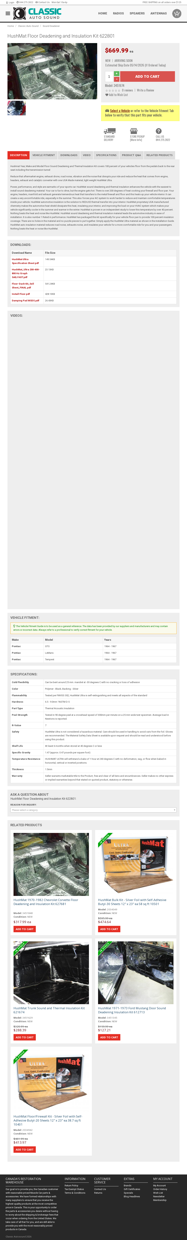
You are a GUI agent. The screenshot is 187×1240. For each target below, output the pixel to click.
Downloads (68, 155)
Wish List (158, 1192)
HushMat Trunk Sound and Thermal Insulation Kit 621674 (49, 1010)
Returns (98, 1192)
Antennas (158, 13)
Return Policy (71, 1185)
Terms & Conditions (75, 1192)
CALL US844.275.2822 (163, 138)
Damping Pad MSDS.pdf (25, 300)
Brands (127, 1185)
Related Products (159, 155)
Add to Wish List (116, 94)
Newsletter (159, 1196)
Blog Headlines (132, 1196)
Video (87, 155)
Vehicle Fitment (44, 155)
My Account (159, 1185)
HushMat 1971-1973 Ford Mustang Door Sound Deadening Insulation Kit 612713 (132, 1010)
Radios (118, 13)
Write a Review (145, 90)
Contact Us (42, 2)
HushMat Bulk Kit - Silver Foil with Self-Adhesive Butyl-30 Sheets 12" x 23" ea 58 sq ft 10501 (132, 902)
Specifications (106, 155)
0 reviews (127, 90)
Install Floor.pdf (21, 294)
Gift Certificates (132, 1189)
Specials (128, 1192)
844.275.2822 (24, 2)
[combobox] (93, 809)
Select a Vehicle (120, 110)
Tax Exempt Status (74, 1189)
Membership (160, 1200)
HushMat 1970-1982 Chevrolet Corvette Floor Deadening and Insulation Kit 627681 (46, 902)
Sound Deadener (51, 26)
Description (18, 155)
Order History (160, 1189)
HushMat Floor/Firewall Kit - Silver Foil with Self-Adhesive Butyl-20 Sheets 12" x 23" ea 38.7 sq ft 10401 (48, 1120)
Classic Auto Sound (28, 26)
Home (102, 13)
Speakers (137, 13)
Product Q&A (131, 155)
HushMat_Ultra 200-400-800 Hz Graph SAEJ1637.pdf (26, 273)
